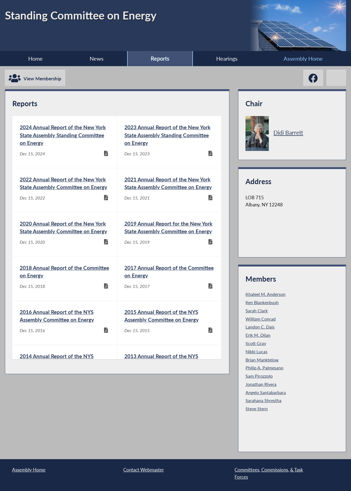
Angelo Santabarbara (266, 392)
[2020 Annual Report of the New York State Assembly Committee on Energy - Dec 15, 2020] (64, 234)
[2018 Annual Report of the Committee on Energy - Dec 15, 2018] (64, 279)
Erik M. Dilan (258, 335)
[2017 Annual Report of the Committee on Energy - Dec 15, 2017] (169, 279)
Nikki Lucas (256, 351)
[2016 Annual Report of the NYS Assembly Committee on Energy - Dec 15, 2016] (64, 323)
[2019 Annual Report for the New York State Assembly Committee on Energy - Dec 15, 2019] (169, 234)
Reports (160, 58)
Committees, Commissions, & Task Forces (269, 473)
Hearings (227, 58)
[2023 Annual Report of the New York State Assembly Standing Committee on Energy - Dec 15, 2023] (169, 142)
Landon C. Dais (260, 326)
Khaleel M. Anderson (266, 294)
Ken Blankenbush (262, 302)
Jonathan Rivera (261, 384)
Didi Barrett (288, 132)
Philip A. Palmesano (264, 367)
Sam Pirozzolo (259, 376)
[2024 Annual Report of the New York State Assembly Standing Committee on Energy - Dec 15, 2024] (64, 142)
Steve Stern (257, 408)
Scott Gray (256, 343)
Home (35, 58)
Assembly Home (303, 58)
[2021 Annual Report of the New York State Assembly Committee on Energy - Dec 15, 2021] (169, 190)
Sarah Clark (257, 310)
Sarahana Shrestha (263, 400)
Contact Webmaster (143, 470)
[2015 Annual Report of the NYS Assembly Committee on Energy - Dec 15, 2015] (169, 323)
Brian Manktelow (262, 359)
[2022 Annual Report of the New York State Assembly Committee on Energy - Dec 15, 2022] (64, 190)
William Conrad (261, 318)
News (97, 58)
